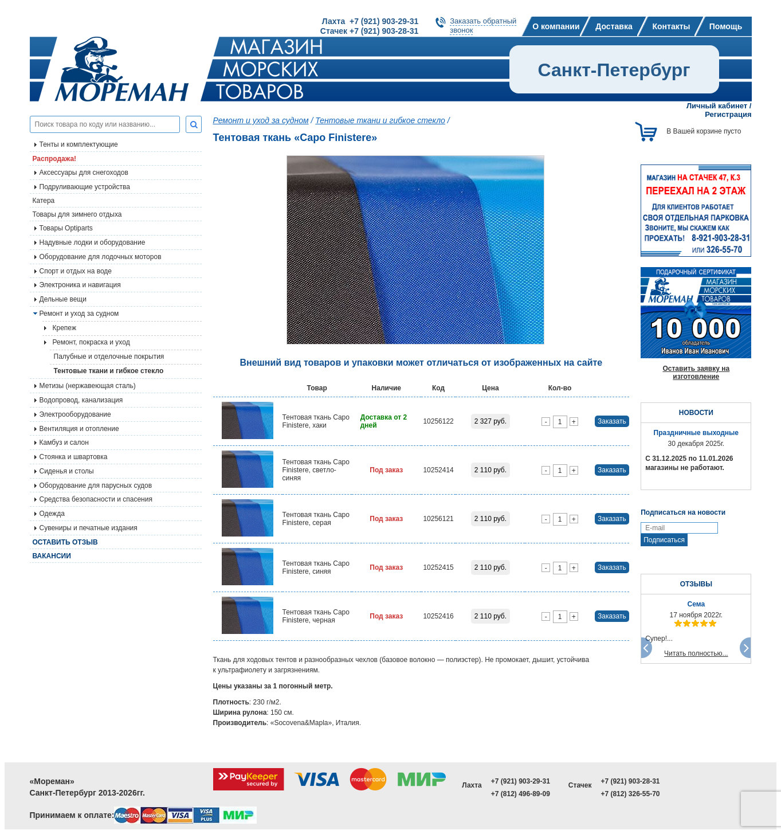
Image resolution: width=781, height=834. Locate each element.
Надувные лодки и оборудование (93, 242)
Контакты (671, 26)
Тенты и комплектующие (79, 144)
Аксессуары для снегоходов (84, 173)
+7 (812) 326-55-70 (630, 794)
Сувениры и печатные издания (89, 528)
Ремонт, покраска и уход (91, 342)
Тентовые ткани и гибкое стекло (109, 371)
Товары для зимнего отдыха (77, 214)
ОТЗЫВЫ (696, 584)
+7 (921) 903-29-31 (520, 781)
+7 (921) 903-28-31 (630, 781)
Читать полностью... (696, 653)
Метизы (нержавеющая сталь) (88, 386)
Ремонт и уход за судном (79, 314)
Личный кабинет (716, 105)
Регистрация (728, 114)
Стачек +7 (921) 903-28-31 (369, 31)
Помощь (726, 26)
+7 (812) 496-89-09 (520, 794)
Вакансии (52, 556)
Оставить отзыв (65, 542)
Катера (44, 201)
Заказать (612, 421)
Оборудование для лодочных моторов (101, 257)
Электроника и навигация (80, 285)
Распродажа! (55, 159)
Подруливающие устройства (85, 187)
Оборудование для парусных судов (96, 485)
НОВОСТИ (696, 413)
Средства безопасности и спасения (96, 499)
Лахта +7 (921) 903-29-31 (370, 21)
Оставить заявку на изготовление (695, 373)
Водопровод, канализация (81, 400)
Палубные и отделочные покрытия (109, 357)
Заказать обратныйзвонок (483, 25)
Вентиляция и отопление (79, 429)
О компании (555, 26)
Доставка (613, 26)
